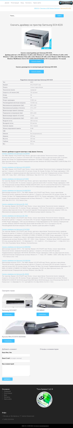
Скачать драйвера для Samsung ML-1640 (15, 204)
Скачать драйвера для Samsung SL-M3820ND (16, 247)
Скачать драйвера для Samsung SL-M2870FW (16, 190)
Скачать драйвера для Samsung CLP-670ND (16, 229)
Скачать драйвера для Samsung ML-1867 (15, 216)
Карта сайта (37, 3)
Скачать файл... (36, 61)
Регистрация (15, 3)
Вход (22, 3)
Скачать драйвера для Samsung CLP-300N (15, 179)
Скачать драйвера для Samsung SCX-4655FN (16, 167)
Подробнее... (8, 314)
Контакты (28, 3)
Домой (7, 3)
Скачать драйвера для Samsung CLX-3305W (16, 153)
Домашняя (7, 391)
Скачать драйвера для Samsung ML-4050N (15, 274)
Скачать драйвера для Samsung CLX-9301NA (16, 260)
